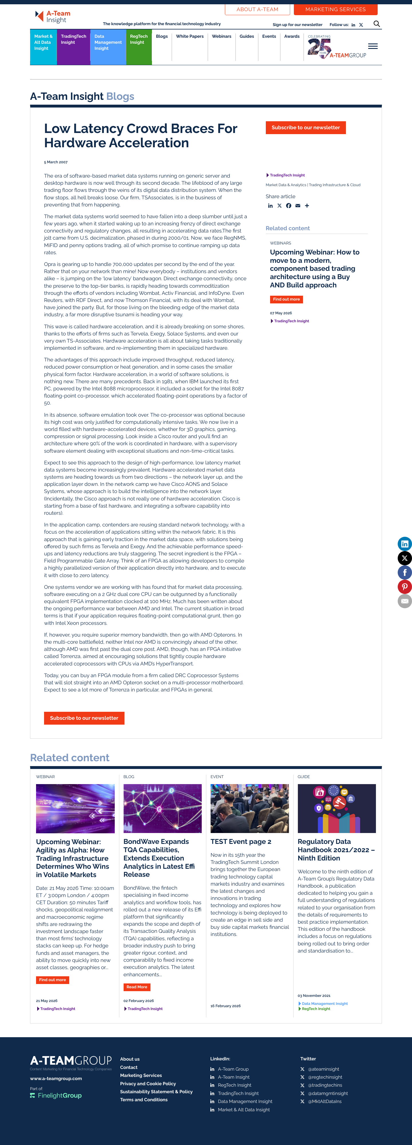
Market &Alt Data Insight (43, 42)
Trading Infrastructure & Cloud (334, 185)
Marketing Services (336, 10)
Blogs (162, 36)
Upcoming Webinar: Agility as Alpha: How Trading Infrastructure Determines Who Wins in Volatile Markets (72, 858)
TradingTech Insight (73, 39)
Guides (247, 36)
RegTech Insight (139, 39)
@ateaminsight (323, 1069)
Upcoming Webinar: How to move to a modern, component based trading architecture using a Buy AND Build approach (315, 268)
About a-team (257, 10)
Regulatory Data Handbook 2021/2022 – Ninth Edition (336, 849)
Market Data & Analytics (286, 185)
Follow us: (339, 25)
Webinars (221, 36)
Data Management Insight (108, 42)
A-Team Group (233, 1069)
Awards (292, 36)
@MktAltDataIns (325, 1101)
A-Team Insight (233, 1077)
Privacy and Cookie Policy (148, 1083)
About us (130, 1059)
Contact (129, 1067)
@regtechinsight (325, 1077)
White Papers (190, 36)
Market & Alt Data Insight (244, 1109)
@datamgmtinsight (328, 1093)
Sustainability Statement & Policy (156, 1091)
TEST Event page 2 (241, 841)
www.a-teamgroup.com (56, 1078)
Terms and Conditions (144, 1099)
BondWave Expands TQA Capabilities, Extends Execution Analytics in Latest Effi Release (159, 857)
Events (269, 36)
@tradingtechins (325, 1085)
